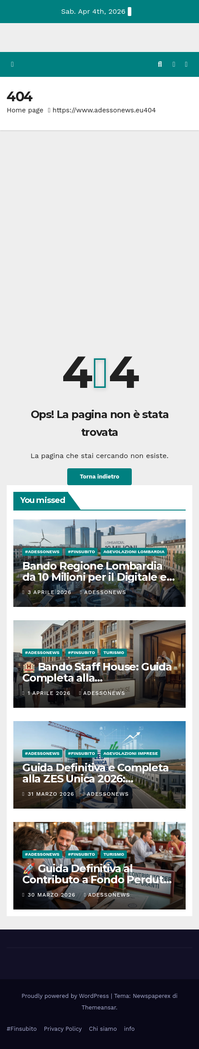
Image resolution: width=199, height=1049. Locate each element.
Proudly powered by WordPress (66, 996)
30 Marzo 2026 (52, 895)
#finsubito (81, 551)
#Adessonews (42, 551)
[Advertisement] (99, 234)
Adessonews (103, 592)
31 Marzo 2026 (52, 794)
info (129, 1028)
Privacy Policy (62, 1028)
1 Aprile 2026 (50, 693)
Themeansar (98, 1007)
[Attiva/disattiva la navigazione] (186, 65)
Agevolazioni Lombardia (133, 551)
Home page (25, 110)
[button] (160, 64)
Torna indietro (99, 476)
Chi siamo (103, 1028)
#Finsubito (22, 1028)
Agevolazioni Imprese (130, 753)
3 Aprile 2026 (50, 592)
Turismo (113, 652)
